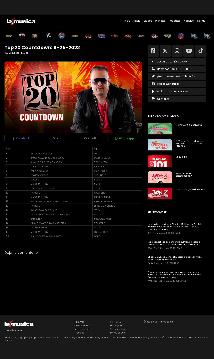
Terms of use (117, 332)
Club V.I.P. (79, 322)
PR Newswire (157, 212)
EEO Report (116, 325)
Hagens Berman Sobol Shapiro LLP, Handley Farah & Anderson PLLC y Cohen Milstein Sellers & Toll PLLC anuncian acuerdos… (175, 227)
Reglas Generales (168, 84)
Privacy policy (117, 329)
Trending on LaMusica (164, 116)
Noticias (189, 21)
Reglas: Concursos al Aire (172, 91)
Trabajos (79, 332)
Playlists (160, 21)
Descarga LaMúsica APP (169, 61)
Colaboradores (82, 325)
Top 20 (24, 53)
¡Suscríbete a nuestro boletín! (173, 76)
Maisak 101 (181, 157)
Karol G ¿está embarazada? (184, 174)
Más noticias (158, 288)
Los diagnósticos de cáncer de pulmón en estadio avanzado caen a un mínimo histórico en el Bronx (174, 243)
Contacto (163, 99)
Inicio (127, 21)
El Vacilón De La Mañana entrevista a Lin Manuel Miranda (189, 143)
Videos (148, 21)
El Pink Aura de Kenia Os (189, 125)
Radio (136, 21)
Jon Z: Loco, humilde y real (190, 189)
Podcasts (174, 21)
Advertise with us (84, 329)
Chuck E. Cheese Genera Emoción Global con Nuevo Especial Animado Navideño (175, 258)
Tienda (201, 21)
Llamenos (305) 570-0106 (170, 69)
